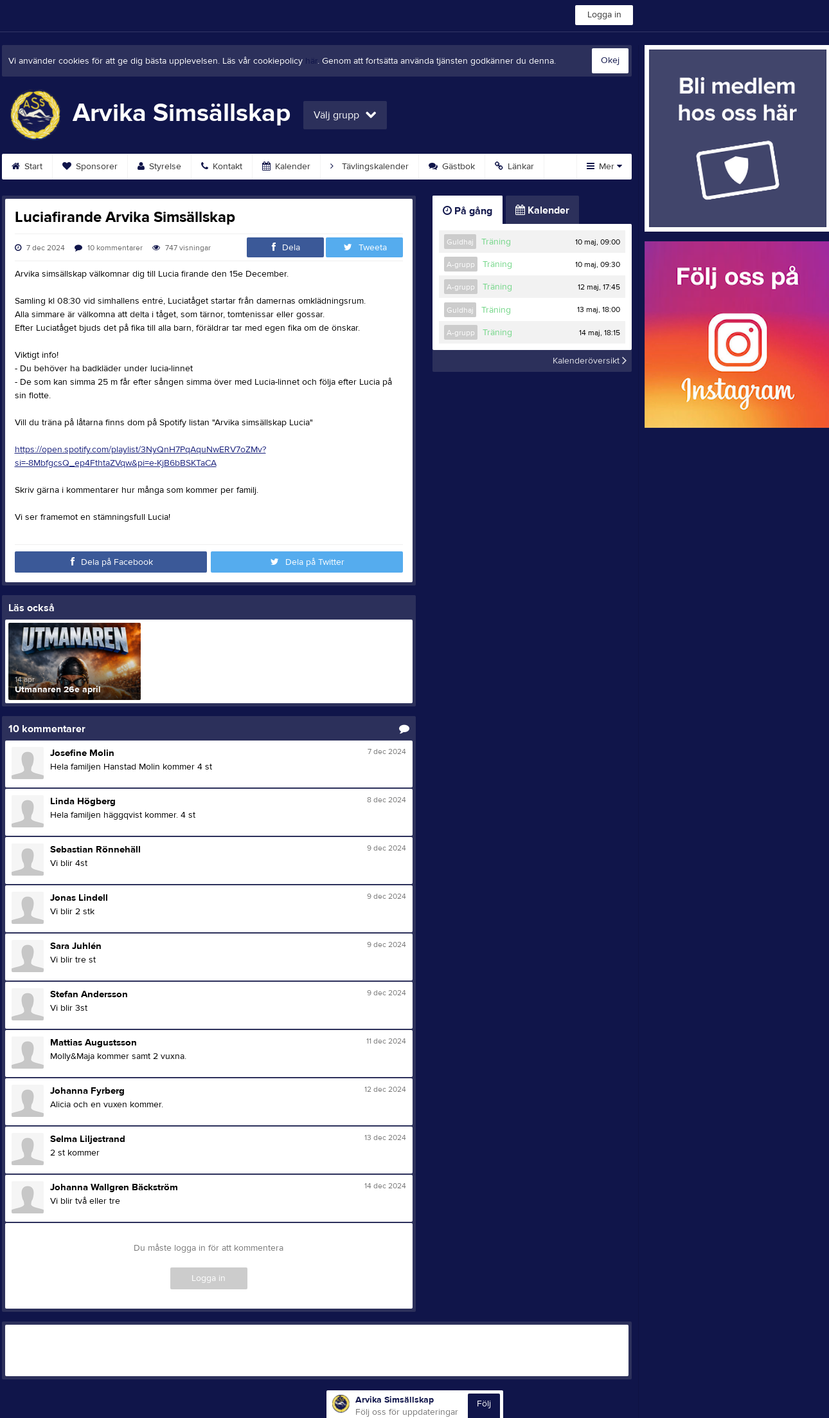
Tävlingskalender (369, 166)
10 (109, 248)
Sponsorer (90, 166)
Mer (604, 166)
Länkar (514, 166)
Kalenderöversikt (590, 361)
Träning (496, 242)
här (311, 61)
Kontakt (221, 166)
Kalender (286, 166)
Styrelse (159, 166)
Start (27, 166)
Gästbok (452, 166)
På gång (467, 211)
